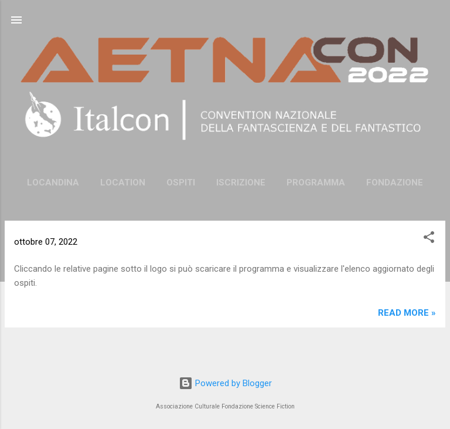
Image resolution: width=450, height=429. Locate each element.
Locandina (53, 182)
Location (122, 182)
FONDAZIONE (394, 182)
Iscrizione (240, 182)
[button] (429, 239)
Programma (316, 182)
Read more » (407, 313)
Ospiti (180, 182)
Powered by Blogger (225, 383)
